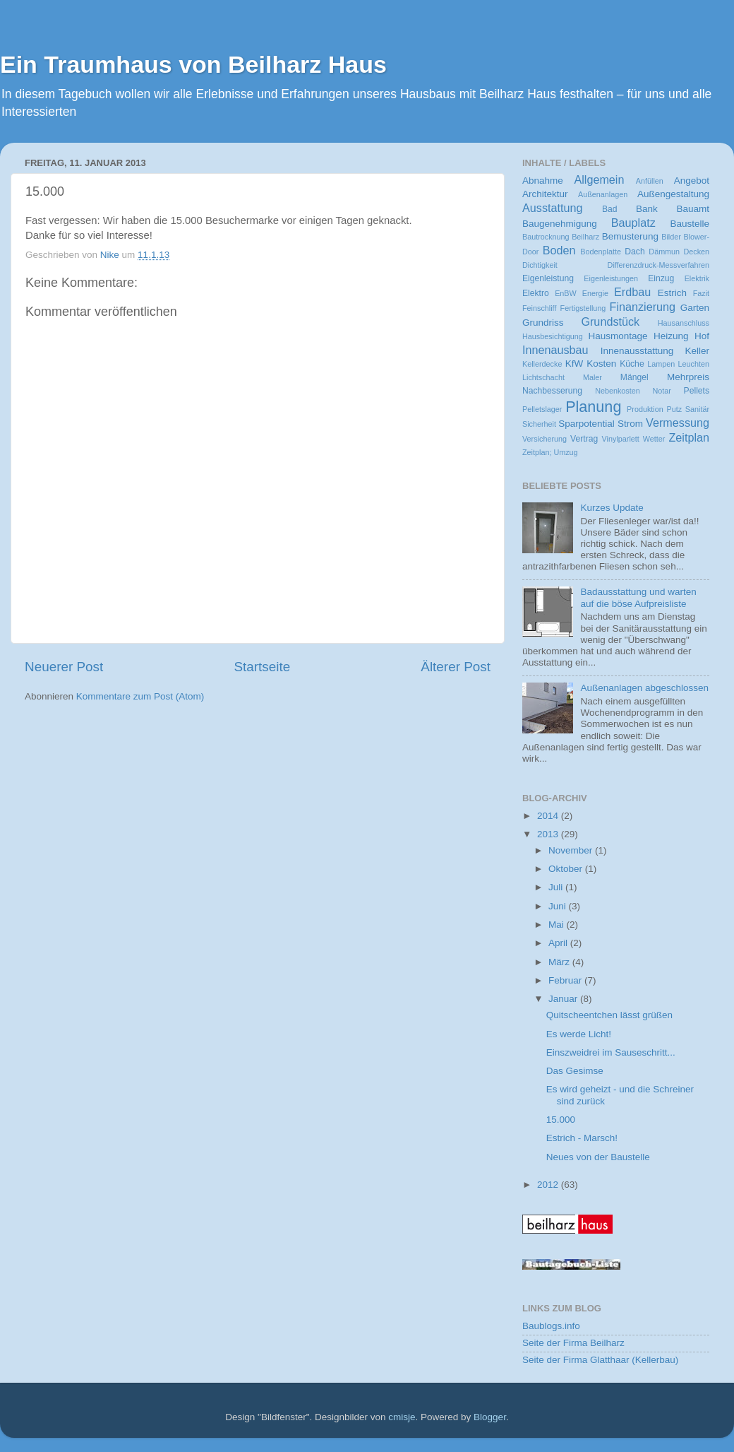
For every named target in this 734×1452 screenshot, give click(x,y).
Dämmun (664, 251)
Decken (696, 251)
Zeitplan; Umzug (550, 452)
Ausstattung (552, 207)
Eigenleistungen (611, 278)
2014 (549, 815)
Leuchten (693, 364)
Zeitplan (688, 437)
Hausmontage (618, 336)
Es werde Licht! (578, 1034)
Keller (697, 351)
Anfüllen (649, 181)
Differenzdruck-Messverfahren (658, 265)
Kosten (601, 363)
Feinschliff (539, 308)
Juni (558, 906)
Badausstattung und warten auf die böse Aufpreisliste (638, 597)
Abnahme (542, 180)
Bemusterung (630, 236)
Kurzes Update (611, 507)
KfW (574, 363)
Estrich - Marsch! (582, 1138)
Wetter (654, 439)
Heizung (671, 336)
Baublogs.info (551, 1326)
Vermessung (677, 422)
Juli (556, 887)
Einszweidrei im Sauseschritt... (610, 1052)
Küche (632, 364)
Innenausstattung (637, 351)
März (560, 962)
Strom (630, 423)
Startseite (262, 666)
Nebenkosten (617, 390)
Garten (694, 307)
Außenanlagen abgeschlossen (644, 688)
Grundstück (610, 321)
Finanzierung (643, 306)
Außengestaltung (673, 194)
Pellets (696, 391)
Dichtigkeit (540, 265)
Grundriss (543, 322)
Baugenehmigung (559, 223)
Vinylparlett (620, 439)
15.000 (560, 1119)
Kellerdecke (542, 364)
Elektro (535, 293)
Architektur (545, 194)
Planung (593, 406)
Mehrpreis (688, 377)
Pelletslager (542, 409)
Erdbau (632, 291)
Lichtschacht (543, 377)
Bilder (671, 236)
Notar (661, 390)
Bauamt (692, 208)
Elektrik (697, 278)
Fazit (701, 293)
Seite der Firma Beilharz (573, 1343)
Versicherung (544, 439)
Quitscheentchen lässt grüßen (609, 1015)
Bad (610, 209)
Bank (647, 208)
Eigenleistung (548, 278)
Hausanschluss (683, 323)
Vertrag (584, 439)
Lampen (661, 364)
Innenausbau (555, 349)
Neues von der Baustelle (598, 1157)
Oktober (566, 868)
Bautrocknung (546, 236)
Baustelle (689, 223)
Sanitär (697, 409)
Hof (701, 336)
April (559, 943)
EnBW (566, 293)
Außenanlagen (602, 194)
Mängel (634, 377)
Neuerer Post (64, 666)
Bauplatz (633, 222)
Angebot (691, 180)
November (571, 850)
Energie (595, 293)
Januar (564, 998)
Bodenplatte (600, 251)
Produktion (645, 409)
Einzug (661, 278)
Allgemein (599, 179)
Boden (559, 250)
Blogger (490, 1417)
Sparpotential (586, 423)
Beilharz (585, 236)
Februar (566, 980)
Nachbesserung (552, 391)
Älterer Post (456, 666)
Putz (674, 409)
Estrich (672, 293)
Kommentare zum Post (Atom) (140, 696)
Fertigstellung (583, 308)
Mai (557, 924)
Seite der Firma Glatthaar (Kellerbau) (600, 1359)
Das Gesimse (574, 1071)
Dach (634, 251)
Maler (592, 377)
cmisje (401, 1417)
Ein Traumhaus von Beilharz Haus (193, 64)
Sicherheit (539, 424)
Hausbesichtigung (552, 336)
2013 (549, 834)
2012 (549, 1184)
